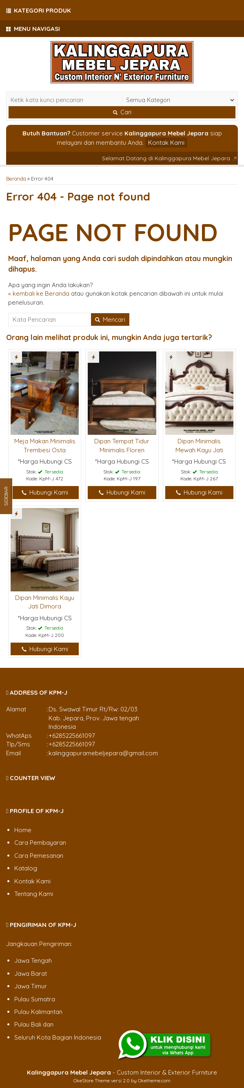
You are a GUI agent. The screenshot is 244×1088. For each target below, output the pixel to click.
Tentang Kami (33, 894)
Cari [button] (122, 112)
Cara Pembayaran (40, 842)
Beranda (16, 178)
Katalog (25, 868)
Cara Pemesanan (38, 855)
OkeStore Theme (91, 1080)
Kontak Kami (166, 142)
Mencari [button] (110, 319)
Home (22, 830)
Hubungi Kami (45, 492)
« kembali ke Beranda (38, 293)
